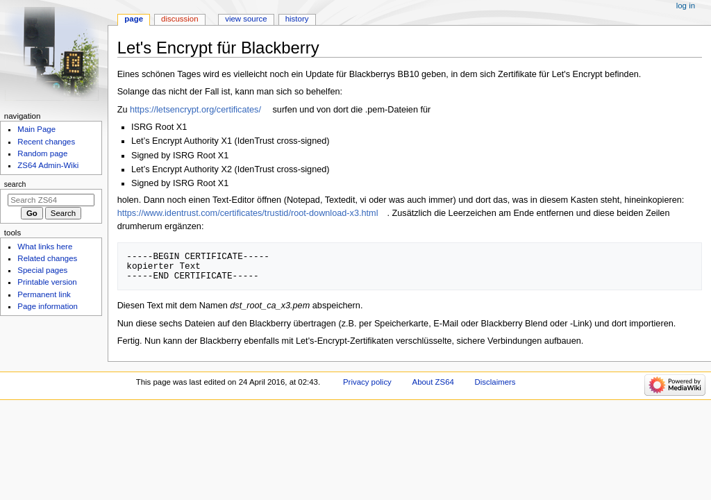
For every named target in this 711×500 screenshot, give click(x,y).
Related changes (47, 258)
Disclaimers (495, 382)
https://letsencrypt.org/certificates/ (195, 110)
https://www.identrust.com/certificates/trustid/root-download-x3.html (247, 213)
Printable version (46, 282)
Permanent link (43, 294)
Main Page (36, 129)
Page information (47, 306)
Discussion (179, 19)
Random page (42, 153)
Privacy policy (367, 382)
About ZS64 (433, 382)
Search (15, 184)
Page (133, 19)
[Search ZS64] (51, 200)
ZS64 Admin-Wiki (47, 165)
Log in (685, 5)
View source (246, 19)
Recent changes (46, 142)
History (297, 19)
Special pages (42, 270)
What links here (44, 246)
